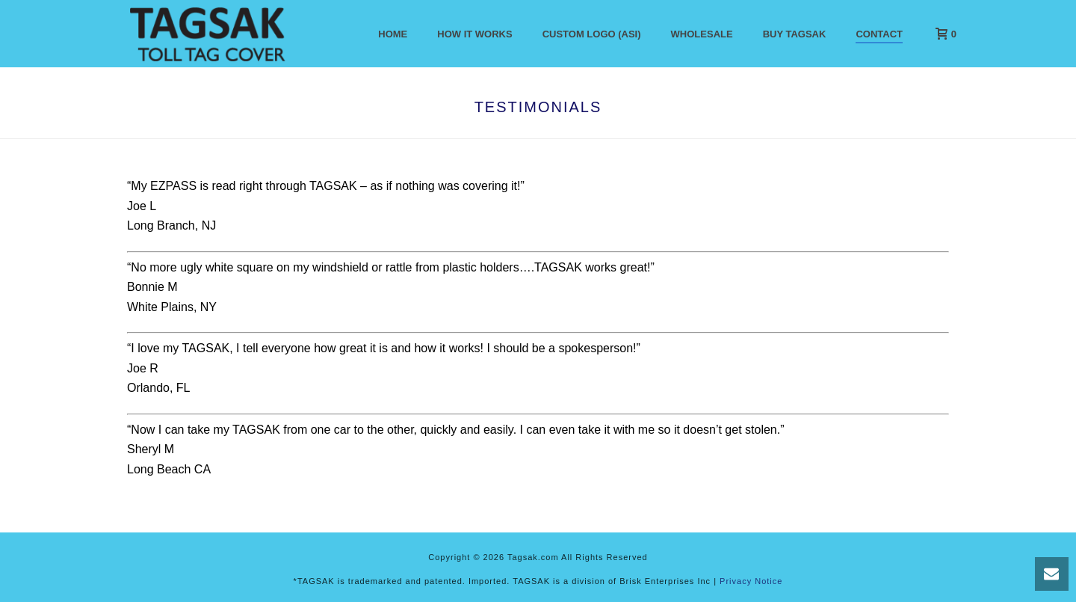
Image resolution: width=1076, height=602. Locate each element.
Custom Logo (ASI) (591, 34)
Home (392, 34)
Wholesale (702, 34)
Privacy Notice (751, 581)
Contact (879, 34)
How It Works (474, 34)
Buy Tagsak (794, 34)
